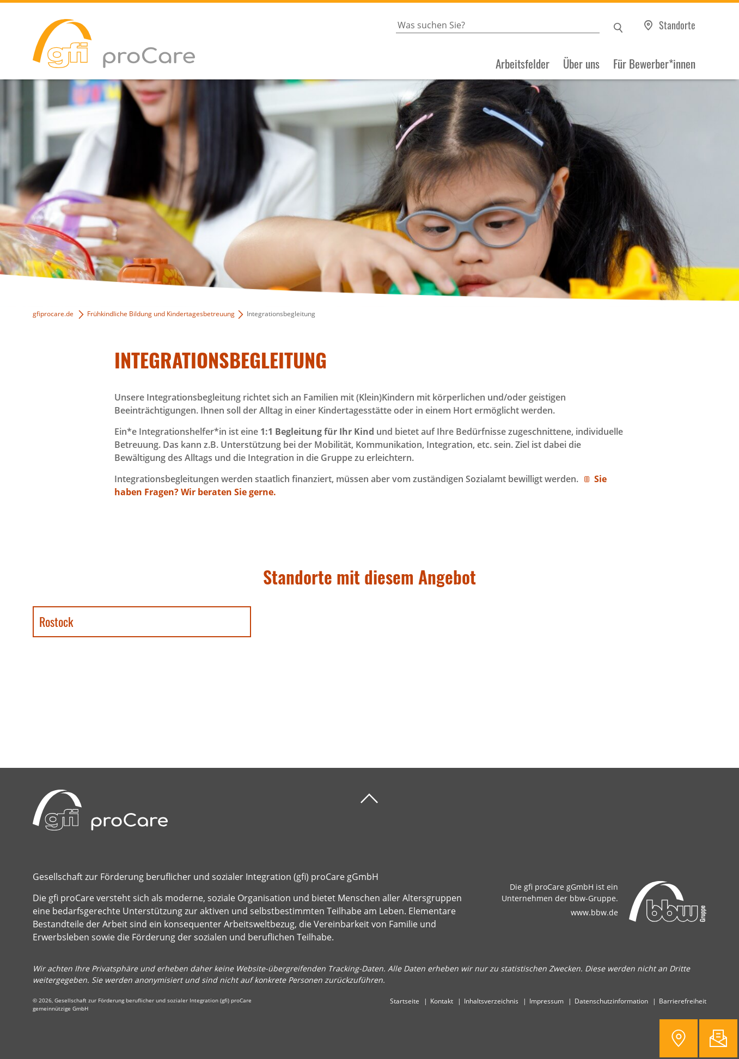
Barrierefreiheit (682, 1001)
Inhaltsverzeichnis (491, 1001)
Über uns (581, 64)
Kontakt (441, 1001)
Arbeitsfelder (522, 64)
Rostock (56, 621)
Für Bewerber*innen (654, 64)
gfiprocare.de (53, 313)
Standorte (677, 25)
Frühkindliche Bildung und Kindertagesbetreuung (161, 313)
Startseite (404, 1001)
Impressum (546, 1001)
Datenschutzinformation (611, 1001)
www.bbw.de (594, 912)
